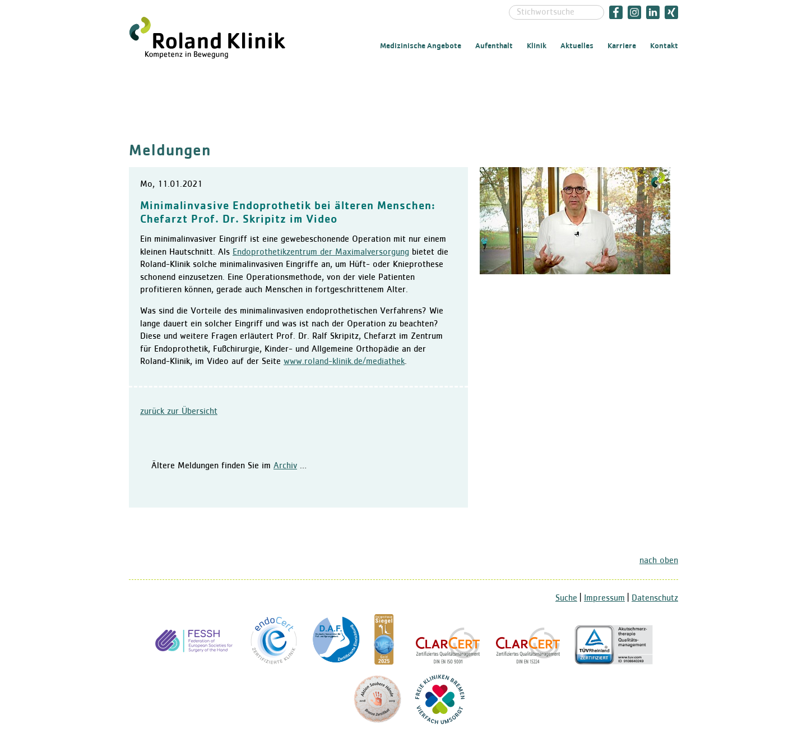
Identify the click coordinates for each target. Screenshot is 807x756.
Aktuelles (576, 46)
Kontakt (664, 46)
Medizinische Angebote (420, 46)
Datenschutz (655, 598)
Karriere (621, 46)
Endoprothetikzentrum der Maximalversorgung (321, 252)
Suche (566, 598)
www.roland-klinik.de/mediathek (344, 361)
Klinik (536, 46)
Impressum (604, 598)
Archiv (285, 466)
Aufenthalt (494, 46)
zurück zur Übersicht (178, 411)
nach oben (658, 560)
